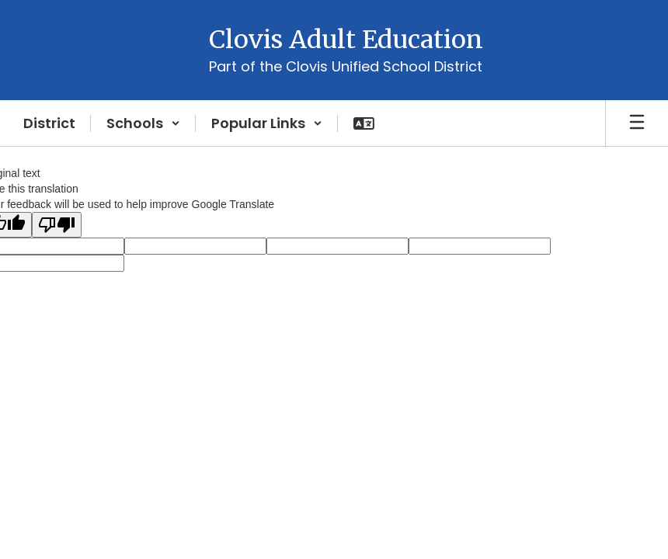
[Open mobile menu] (637, 123)
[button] (143, 123)
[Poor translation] (57, 225)
